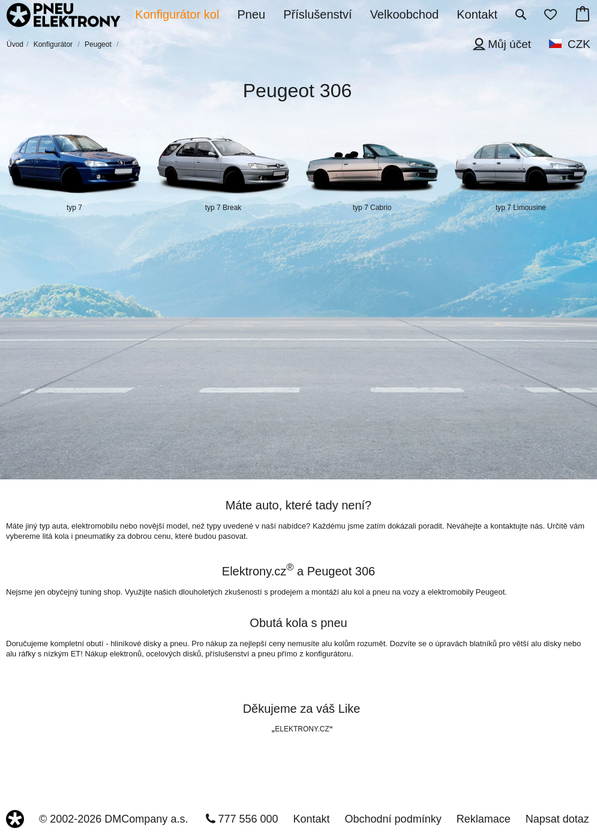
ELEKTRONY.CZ (302, 729)
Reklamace (484, 819)
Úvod (15, 44)
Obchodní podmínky (393, 819)
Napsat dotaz (557, 819)
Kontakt (311, 819)
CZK (579, 44)
